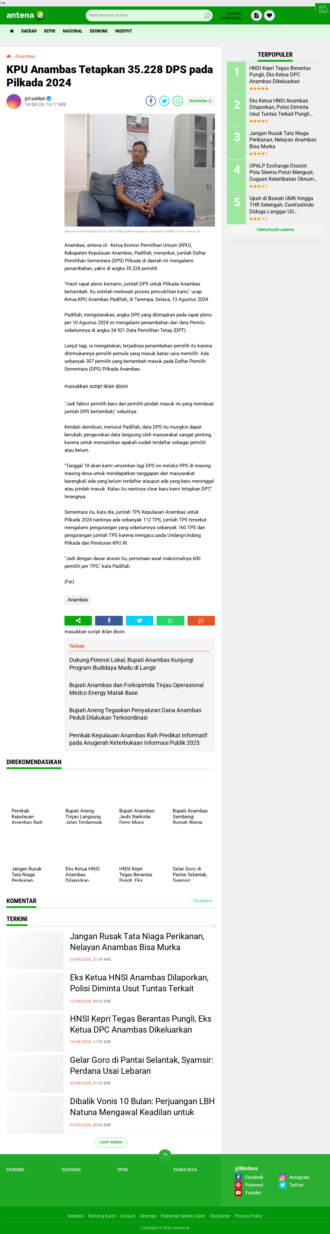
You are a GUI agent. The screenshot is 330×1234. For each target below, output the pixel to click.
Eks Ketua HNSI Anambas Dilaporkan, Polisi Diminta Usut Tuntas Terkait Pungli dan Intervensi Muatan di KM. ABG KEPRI (139, 989)
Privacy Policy (248, 1216)
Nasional (72, 31)
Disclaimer (220, 1216)
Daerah (29, 31)
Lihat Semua (111, 1142)
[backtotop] (165, 1155)
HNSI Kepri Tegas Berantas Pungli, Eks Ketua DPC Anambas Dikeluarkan (140, 1024)
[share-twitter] (164, 101)
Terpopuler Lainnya (275, 230)
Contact (128, 1216)
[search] (149, 15)
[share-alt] (78, 621)
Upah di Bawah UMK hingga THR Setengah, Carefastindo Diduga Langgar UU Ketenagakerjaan (281, 205)
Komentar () (200, 100)
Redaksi (75, 1216)
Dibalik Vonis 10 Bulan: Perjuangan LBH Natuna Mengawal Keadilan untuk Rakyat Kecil (142, 1112)
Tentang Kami (101, 1216)
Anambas (78, 600)
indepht (123, 31)
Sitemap (148, 1216)
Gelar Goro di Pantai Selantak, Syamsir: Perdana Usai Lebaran (141, 1065)
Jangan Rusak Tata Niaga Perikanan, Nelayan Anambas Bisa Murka (137, 941)
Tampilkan (202, 901)
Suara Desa (185, 1169)
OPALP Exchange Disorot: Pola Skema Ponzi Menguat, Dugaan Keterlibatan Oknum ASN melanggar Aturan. (281, 173)
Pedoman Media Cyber (183, 1216)
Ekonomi (99, 31)
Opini (122, 1169)
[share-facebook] (151, 101)
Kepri (49, 31)
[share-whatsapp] (178, 101)
